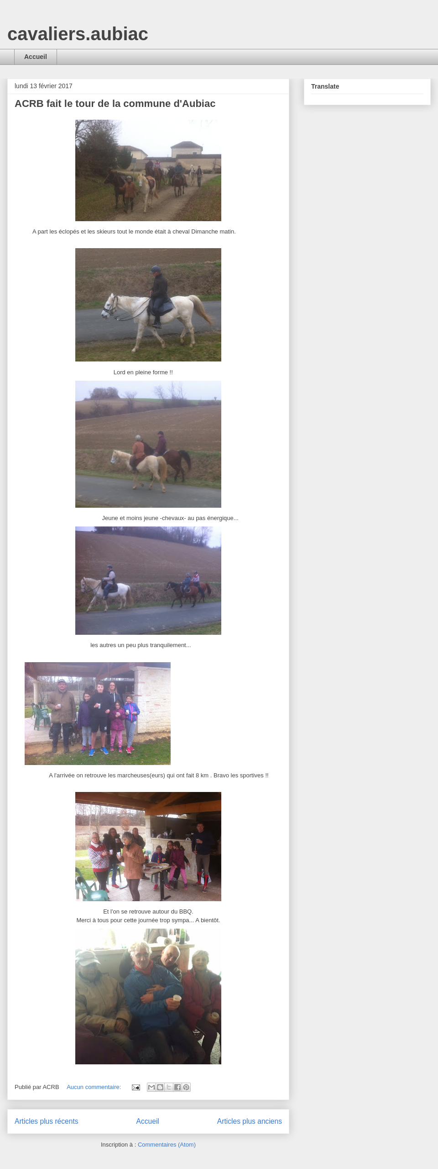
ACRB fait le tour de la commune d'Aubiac (115, 103)
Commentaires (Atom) (167, 1144)
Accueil (35, 56)
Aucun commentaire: (95, 1087)
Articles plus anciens (249, 1121)
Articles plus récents (46, 1121)
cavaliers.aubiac (77, 34)
